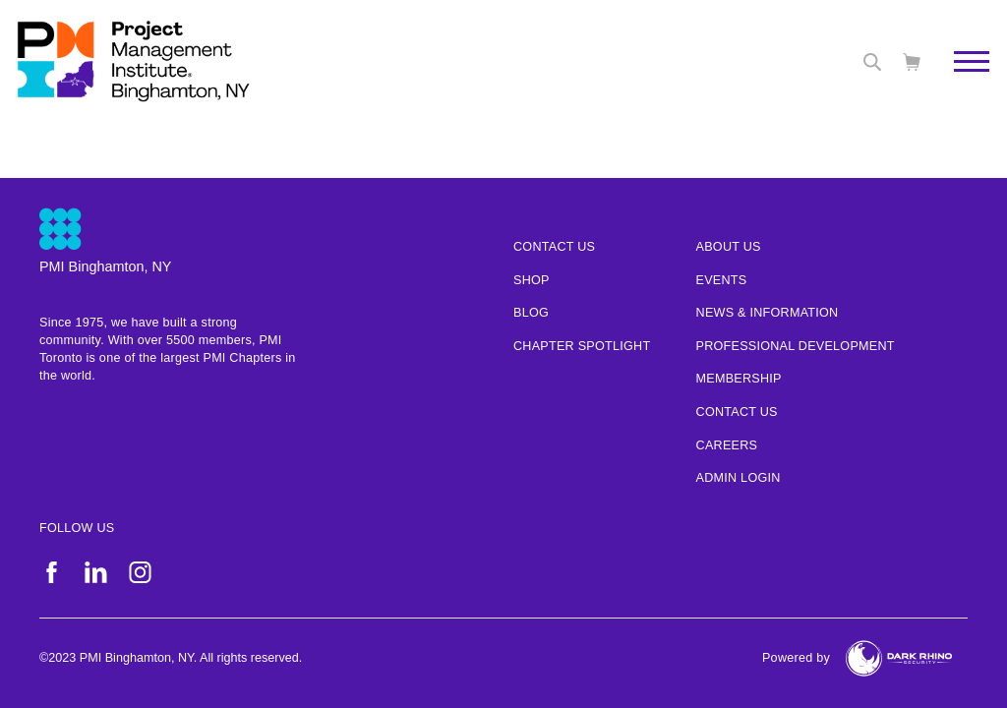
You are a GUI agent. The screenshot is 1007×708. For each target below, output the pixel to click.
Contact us (554, 247)
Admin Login (738, 478)
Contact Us (737, 412)
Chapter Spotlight (581, 346)
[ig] (140, 572)
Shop (531, 280)
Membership (739, 378)
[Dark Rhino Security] (899, 658)
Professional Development (795, 346)
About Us (728, 247)
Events (721, 280)
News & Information (767, 313)
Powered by (796, 658)
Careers (727, 445)
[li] (96, 572)
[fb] (51, 572)
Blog (531, 313)
